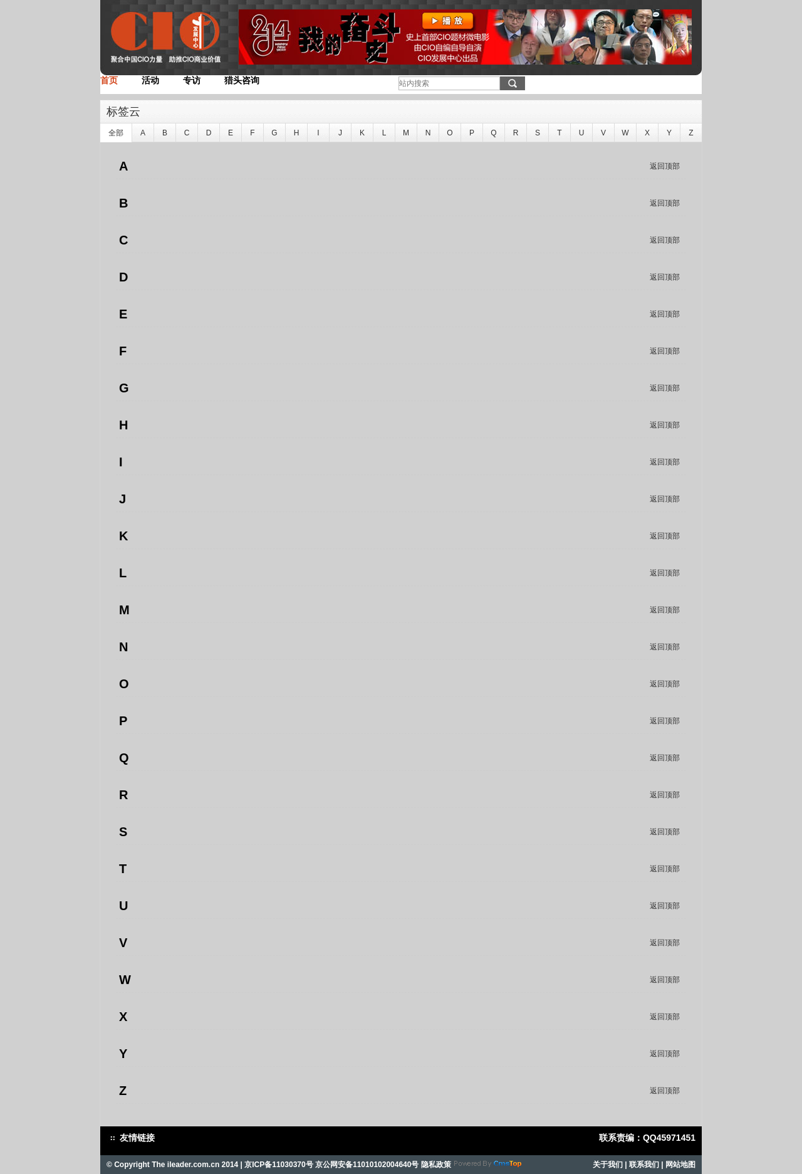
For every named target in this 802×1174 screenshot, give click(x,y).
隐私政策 (436, 1164)
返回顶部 (665, 166)
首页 (109, 80)
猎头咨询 (241, 80)
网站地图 (680, 1164)
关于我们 (608, 1164)
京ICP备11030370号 (278, 1164)
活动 (150, 80)
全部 (115, 132)
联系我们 (644, 1164)
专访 (191, 80)
